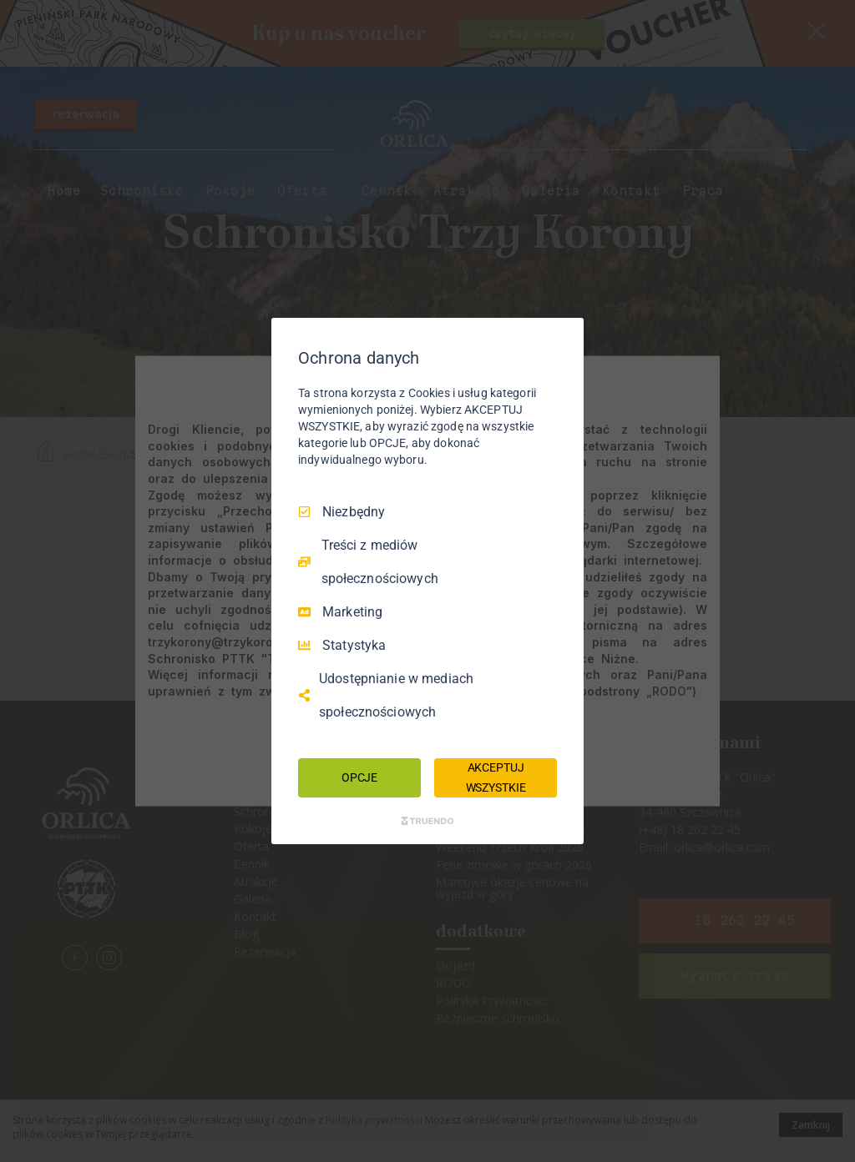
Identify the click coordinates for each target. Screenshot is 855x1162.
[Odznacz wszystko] (563, 339)
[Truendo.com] (427, 820)
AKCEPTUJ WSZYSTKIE (496, 777)
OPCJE (359, 777)
